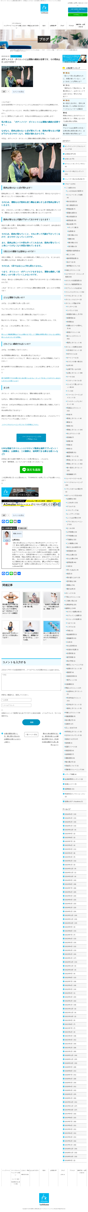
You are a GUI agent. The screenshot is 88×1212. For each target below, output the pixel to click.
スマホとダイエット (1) (73, 298)
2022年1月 (69, 1007)
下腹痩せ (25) (71, 542)
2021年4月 (69, 1042)
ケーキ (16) (71, 379)
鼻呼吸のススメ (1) (73, 268)
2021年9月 (69, 1023)
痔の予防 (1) (71, 663)
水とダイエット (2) (73, 436)
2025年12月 (69, 832)
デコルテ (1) (71, 509)
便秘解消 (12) (71, 640)
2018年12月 (69, 1151)
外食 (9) (69, 417)
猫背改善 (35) (71, 223)
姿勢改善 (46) (71, 565)
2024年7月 (69, 890)
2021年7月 (69, 1030)
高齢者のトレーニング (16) (74, 772)
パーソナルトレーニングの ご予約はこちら (31, 440)
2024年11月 (69, 875)
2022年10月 (69, 972)
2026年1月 (69, 828)
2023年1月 (69, 960)
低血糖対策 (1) (72, 637)
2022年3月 (69, 999)
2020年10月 (69, 1065)
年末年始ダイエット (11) (74, 701)
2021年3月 (69, 1046)
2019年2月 (69, 1143)
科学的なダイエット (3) (73, 734)
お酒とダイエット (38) (74, 375)
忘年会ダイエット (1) (74, 707)
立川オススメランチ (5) (73, 738)
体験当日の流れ (25, 1176)
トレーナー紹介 (15, 1181)
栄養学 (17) (69, 726)
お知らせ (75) (69, 161)
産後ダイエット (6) (73, 335)
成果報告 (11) (69, 791)
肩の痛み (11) (73, 237)
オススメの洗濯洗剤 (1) (73, 283)
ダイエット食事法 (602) (73, 349)
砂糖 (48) (70, 443)
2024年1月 (69, 914)
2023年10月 (69, 925)
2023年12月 (69, 918)
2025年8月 (69, 840)
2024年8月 (69, 886)
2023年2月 (69, 957)
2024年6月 (69, 894)
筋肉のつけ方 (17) (71, 741)
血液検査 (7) (69, 757)
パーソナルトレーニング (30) (74, 486)
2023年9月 (69, 929)
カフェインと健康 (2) (74, 618)
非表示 (19, 536)
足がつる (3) (71, 264)
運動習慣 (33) (70, 760)
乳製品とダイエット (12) (74, 411)
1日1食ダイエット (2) (74, 352)
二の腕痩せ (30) (72, 546)
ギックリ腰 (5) (73, 230)
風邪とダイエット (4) (74, 345)
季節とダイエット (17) (73, 690)
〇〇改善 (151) (70, 190)
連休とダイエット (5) (74, 711)
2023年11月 (69, 921)
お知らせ (63, 1176)
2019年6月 (69, 1128)
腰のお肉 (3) (71, 591)
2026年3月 (69, 820)
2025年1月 (69, 867)
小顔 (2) (69, 568)
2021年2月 (69, 1050)
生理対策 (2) (71, 656)
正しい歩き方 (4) (71, 730)
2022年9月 (69, 976)
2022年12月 (69, 964)
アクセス (72, 27)
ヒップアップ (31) (73, 516)
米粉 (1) (69, 451)
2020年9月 (69, 1069)
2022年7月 (69, 984)
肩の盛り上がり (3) (73, 580)
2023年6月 (69, 941)
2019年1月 (69, 1147)
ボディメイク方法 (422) (73, 498)
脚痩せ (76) (71, 587)
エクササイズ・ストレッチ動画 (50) (74, 277)
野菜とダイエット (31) (74, 462)
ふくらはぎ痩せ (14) (74, 520)
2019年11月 (69, 1108)
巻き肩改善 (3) (72, 219)
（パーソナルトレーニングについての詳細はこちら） (20, 427)
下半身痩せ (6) (72, 538)
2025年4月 (69, 855)
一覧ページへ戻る (31, 737)
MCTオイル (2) (72, 356)
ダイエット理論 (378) (72, 306)
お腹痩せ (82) (71, 501)
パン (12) (70, 393)
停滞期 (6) (70, 324)
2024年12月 (69, 871)
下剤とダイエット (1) (72, 599)
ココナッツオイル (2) (74, 383)
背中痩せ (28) (71, 584)
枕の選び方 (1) (70, 722)
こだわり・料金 (25, 27)
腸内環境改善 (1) (72, 261)
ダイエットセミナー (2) (73, 302)
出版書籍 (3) (69, 686)
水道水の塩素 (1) (72, 652)
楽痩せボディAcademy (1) (74, 804)
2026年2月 (69, 824)
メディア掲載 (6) (70, 777)
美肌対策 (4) (69, 753)
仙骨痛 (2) (71, 234)
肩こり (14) (71, 257)
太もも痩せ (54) (72, 561)
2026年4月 (69, 816)
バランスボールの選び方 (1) (74, 492)
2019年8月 (69, 1120)
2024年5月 (69, 898)
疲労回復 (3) (71, 659)
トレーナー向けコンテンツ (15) (74, 175)
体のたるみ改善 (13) (74, 549)
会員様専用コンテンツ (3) (74, 781)
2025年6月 (69, 848)
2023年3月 (69, 953)
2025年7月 (69, 844)
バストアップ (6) (72, 513)
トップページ (6, 27)
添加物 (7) (70, 440)
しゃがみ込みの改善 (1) (75, 193)
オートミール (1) (72, 360)
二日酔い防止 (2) (71, 603)
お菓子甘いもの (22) (74, 371)
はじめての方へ (34, 27)
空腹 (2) (69, 447)
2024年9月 (69, 883)
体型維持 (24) (71, 553)
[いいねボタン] (3, 93)
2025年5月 (69, 851)
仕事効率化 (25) (70, 607)
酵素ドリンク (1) (72, 459)
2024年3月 (69, 906)
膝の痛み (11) (73, 245)
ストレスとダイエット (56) (74, 294)
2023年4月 (69, 949)
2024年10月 (69, 879)
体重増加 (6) (71, 320)
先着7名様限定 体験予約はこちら (78, 10)
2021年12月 (69, 1011)
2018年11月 (69, 1155)
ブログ (63, 27)
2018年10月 (69, 1159)
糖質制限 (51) (71, 455)
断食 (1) (69, 424)
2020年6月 (69, 1081)
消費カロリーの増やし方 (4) (75, 329)
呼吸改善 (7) (71, 211)
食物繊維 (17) (71, 477)
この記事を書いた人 (10, 530)
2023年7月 (69, 937)
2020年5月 (69, 1085)
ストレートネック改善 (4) (75, 198)
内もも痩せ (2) (72, 557)
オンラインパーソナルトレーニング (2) (75, 150)
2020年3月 (69, 1093)
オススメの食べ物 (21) (74, 364)
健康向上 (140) (70, 611)
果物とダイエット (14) (74, 432)
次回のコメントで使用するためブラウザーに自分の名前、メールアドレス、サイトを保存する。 (31, 717)
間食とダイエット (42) (74, 466)
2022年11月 (69, 968)
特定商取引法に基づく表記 (15, 1185)
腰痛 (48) (71, 241)
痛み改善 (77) (71, 226)
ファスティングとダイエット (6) (75, 405)
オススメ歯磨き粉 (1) (74, 614)
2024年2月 (69, 910)
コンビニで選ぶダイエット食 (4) (75, 388)
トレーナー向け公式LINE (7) (74, 181)
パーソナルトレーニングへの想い (15, 27)
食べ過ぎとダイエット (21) (75, 471)
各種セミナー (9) (70, 786)
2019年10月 (69, 1112)
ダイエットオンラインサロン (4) (75, 167)
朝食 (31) (70, 428)
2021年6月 (69, 1034)
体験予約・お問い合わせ (81, 27)
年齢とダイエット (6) (72, 715)
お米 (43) (70, 368)
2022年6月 (69, 988)
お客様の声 (53, 27)
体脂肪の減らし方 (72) (74, 317)
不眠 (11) (70, 633)
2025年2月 (69, 863)
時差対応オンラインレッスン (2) (75, 797)
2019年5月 (69, 1132)
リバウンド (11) (72, 313)
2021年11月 (69, 1015)
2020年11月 (69, 1062)
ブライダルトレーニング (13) (75, 525)
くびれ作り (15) (72, 505)
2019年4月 (69, 1135)
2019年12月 (69, 1104)
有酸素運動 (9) (70, 719)
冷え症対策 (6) (72, 648)
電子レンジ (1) (72, 682)
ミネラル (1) (71, 629)
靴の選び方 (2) (70, 764)
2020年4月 (69, 1089)
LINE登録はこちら (78, 15)
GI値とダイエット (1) (72, 272)
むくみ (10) (71, 531)
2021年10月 (69, 1019)
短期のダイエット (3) (74, 671)
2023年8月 (69, 933)
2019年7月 (69, 1124)
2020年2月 (69, 1097)
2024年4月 (69, 902)
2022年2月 (69, 1003)
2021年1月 (69, 1054)
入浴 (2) (69, 644)
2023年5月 (69, 945)
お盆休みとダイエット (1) (75, 695)
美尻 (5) (69, 576)
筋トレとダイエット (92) (74, 339)
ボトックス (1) (70, 595)
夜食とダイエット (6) (74, 421)
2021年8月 (69, 1027)
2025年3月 (69, 859)
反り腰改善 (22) (72, 208)
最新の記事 (23, 530)
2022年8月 (69, 980)
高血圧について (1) (72, 768)
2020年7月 (69, 1077)
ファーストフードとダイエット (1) (75, 398)
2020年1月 (69, 1100)
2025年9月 (69, 836)
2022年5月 (69, 992)
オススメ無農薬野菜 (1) (73, 287)
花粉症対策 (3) (72, 678)
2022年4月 (69, 995)
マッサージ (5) (72, 309)
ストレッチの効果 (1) (74, 622)
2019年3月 (69, 1139)
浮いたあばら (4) (72, 572)
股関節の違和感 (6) (73, 253)
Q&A (43, 27)
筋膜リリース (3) (71, 749)
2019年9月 (69, 1116)
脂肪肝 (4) (70, 675)
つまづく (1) (71, 625)
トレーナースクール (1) (73, 481)
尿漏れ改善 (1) (72, 215)
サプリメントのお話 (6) (73, 290)
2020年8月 (69, 1073)
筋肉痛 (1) (68, 745)
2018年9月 (69, 1163)
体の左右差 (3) (72, 204)
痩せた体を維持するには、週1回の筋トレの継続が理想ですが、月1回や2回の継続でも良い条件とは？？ (50, 741)
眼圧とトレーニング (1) (75, 667)
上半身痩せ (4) (72, 534)
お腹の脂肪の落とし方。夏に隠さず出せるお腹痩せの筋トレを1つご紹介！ (12, 740)
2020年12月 (69, 1058)
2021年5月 (69, 1038)
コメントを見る (18, 94)
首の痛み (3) (72, 249)
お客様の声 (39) (70, 156)
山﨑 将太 (16, 542)
